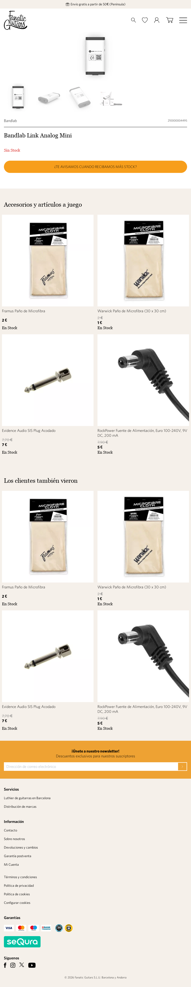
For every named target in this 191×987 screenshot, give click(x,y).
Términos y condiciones (20, 877)
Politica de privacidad (19, 885)
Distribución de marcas (20, 806)
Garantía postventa (17, 856)
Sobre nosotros (14, 839)
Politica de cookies (17, 894)
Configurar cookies (17, 903)
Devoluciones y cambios (21, 847)
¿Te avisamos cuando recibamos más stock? (95, 167)
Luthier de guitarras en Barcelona (27, 798)
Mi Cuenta (11, 864)
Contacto (10, 830)
